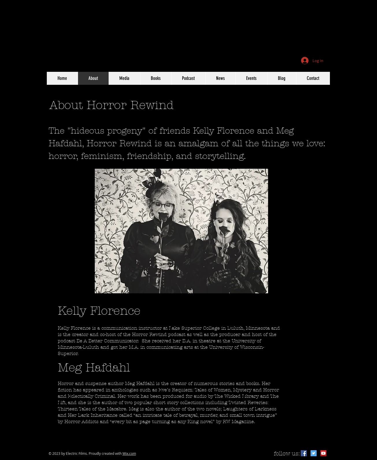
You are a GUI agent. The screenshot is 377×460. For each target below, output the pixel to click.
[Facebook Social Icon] (304, 453)
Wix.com (129, 453)
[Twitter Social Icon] (314, 453)
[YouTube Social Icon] (323, 453)
